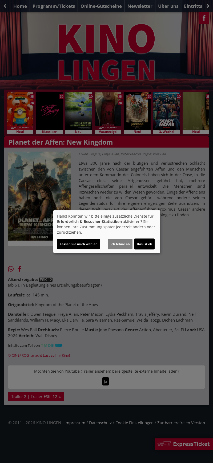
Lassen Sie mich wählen (79, 244)
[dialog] (106, 231)
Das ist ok (144, 244)
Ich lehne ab (120, 244)
